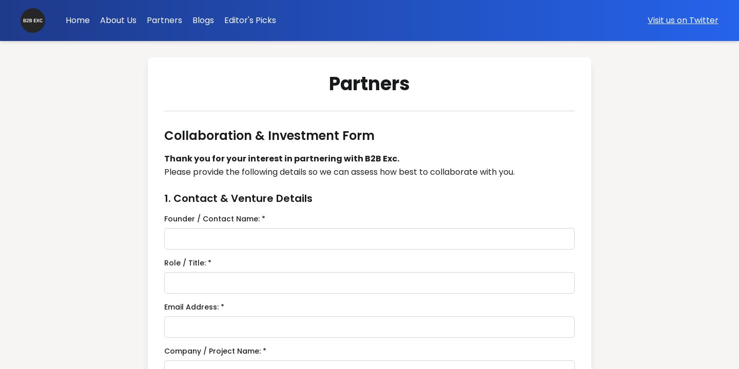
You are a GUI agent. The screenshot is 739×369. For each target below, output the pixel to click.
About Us (118, 20)
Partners (164, 20)
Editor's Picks (250, 20)
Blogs (203, 20)
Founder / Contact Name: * (214, 219)
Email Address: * (194, 307)
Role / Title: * (187, 263)
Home (78, 20)
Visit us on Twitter (683, 20)
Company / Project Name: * (215, 351)
